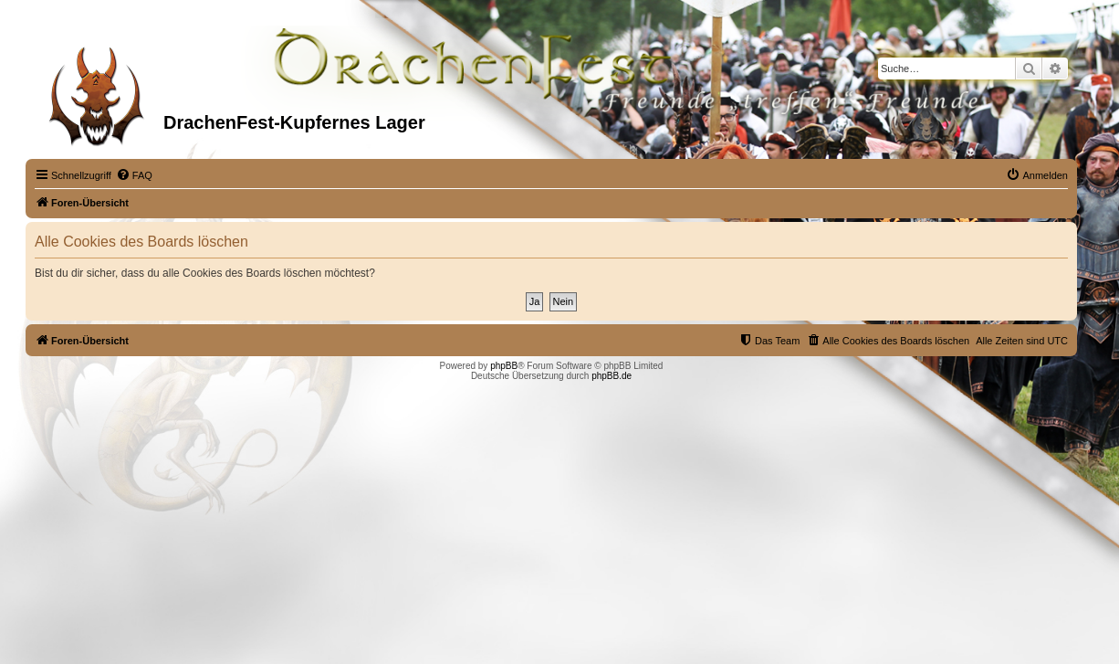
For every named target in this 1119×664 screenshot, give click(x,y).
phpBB (504, 366)
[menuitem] (134, 175)
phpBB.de (611, 376)
